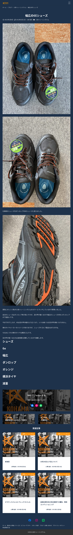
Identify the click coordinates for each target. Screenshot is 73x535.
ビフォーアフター (26, 525)
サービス (17, 525)
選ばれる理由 (11, 525)
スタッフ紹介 (35, 525)
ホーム (4, 525)
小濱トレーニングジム (42, 20)
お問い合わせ (48, 525)
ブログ (42, 525)
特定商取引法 (6, 527)
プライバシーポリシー (59, 525)
